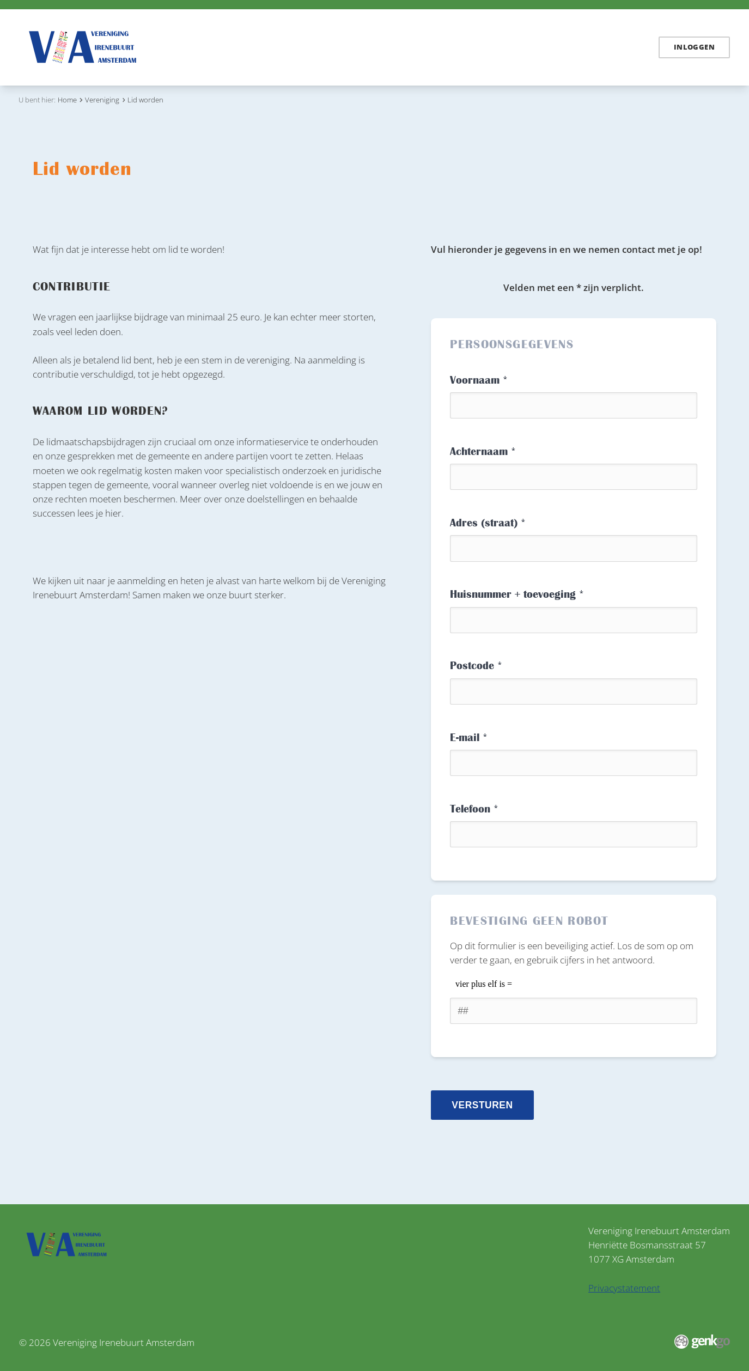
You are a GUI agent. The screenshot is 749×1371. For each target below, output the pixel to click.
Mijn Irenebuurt (524, 47)
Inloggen (694, 47)
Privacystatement (624, 1287)
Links (369, 47)
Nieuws (222, 47)
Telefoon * (474, 809)
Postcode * (476, 665)
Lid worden (145, 100)
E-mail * (469, 737)
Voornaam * (479, 380)
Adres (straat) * (488, 523)
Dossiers (268, 47)
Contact (586, 47)
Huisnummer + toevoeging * (517, 594)
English (630, 47)
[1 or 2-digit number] (573, 1011)
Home (189, 46)
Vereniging (455, 47)
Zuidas (407, 47)
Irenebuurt (322, 47)
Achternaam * (483, 451)
